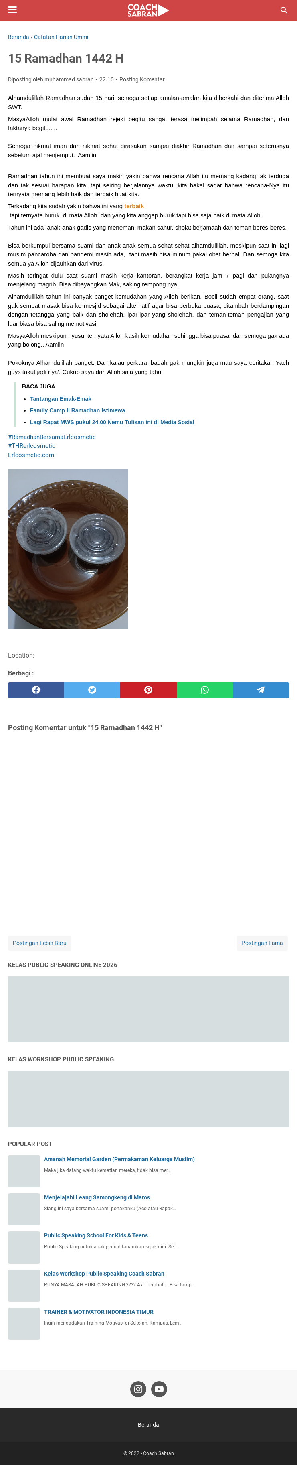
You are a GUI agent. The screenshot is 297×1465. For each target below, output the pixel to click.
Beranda (148, 1425)
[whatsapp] (205, 690)
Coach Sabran (158, 1453)
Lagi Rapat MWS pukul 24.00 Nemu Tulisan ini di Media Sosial (112, 422)
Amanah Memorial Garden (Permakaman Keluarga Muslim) (119, 1159)
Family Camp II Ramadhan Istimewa (77, 410)
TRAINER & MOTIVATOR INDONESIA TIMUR (99, 1312)
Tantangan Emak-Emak (60, 399)
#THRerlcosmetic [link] (31, 445)
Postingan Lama (262, 943)
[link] (31, 455)
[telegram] (261, 690)
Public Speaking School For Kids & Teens (96, 1235)
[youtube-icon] (159, 1389)
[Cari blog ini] (284, 10)
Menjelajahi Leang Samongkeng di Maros (97, 1197)
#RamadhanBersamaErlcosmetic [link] (52, 437)
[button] (134, 206)
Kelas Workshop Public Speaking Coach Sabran (104, 1273)
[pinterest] (148, 690)
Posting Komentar (142, 79)
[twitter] (92, 690)
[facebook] (36, 690)
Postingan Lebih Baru (40, 943)
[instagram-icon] (138, 1389)
